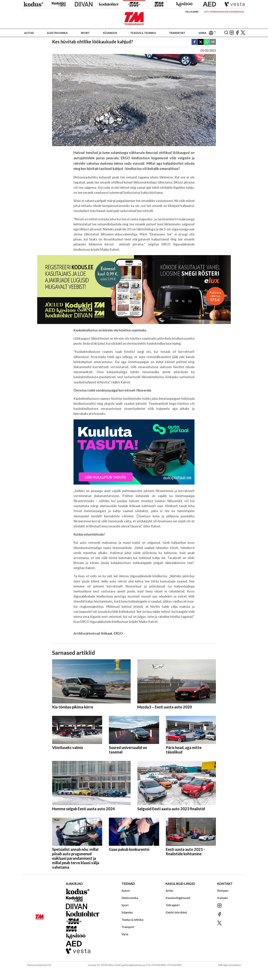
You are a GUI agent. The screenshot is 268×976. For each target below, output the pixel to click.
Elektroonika (57, 32)
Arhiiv (169, 890)
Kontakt (222, 898)
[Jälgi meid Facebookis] (237, 32)
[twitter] (201, 42)
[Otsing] (226, 32)
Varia (202, 32)
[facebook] (194, 42)
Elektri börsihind (176, 912)
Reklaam (222, 890)
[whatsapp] (207, 42)
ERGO (118, 633)
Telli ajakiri (191, 11)
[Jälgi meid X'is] (243, 32)
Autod (29, 32)
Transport (177, 32)
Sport (85, 32)
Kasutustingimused (178, 898)
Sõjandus (110, 32)
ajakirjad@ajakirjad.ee (133, 965)
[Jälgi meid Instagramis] (231, 32)
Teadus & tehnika (143, 32)
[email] (213, 42)
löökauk (106, 633)
